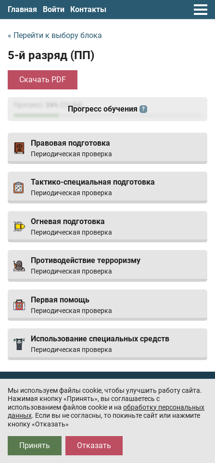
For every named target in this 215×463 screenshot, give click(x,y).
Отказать (94, 445)
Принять (34, 445)
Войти (53, 9)
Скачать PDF (42, 79)
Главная (22, 9)
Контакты (88, 9)
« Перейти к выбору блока (55, 35)
